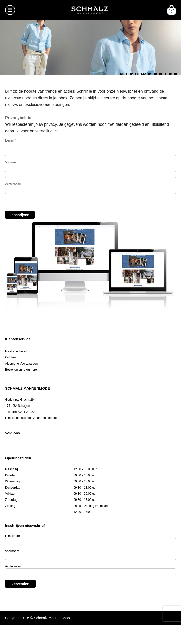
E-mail (10, 140)
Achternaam (13, 184)
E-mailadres (13, 536)
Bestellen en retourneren (21, 369)
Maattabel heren (16, 351)
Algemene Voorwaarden (21, 363)
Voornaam (12, 162)
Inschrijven (19, 215)
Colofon (10, 357)
